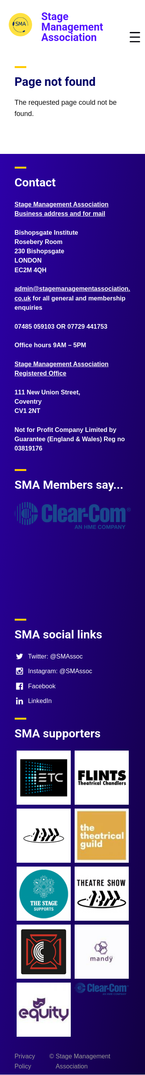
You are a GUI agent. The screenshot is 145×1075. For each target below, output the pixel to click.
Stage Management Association (72, 27)
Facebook (35, 686)
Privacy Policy (25, 1061)
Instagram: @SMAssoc (53, 670)
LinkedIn (33, 700)
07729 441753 (87, 326)
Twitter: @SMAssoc (49, 656)
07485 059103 (35, 326)
